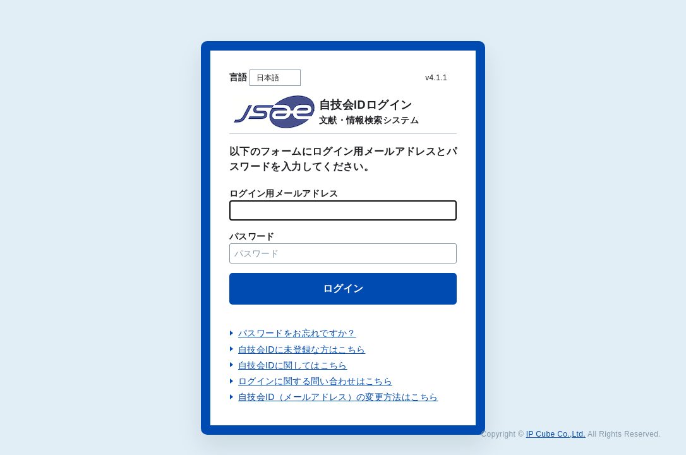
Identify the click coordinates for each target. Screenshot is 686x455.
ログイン (343, 288)
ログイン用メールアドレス (283, 193)
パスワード (252, 236)
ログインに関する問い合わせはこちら (315, 381)
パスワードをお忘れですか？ (297, 333)
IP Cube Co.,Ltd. (556, 434)
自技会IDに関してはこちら (292, 365)
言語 (238, 77)
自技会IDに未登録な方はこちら (301, 349)
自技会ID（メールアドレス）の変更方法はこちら (338, 397)
